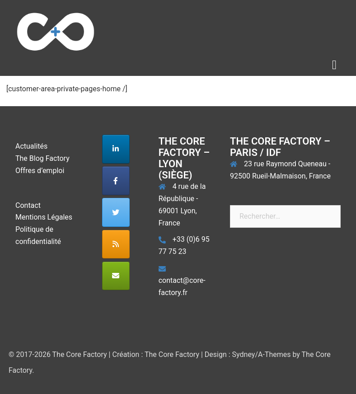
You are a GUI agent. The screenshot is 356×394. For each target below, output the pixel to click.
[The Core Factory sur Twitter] (116, 212)
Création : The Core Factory (155, 354)
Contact (28, 205)
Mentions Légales (43, 217)
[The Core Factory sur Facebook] (116, 180)
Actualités (31, 146)
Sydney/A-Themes (261, 354)
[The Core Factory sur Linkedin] (116, 149)
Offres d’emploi (39, 170)
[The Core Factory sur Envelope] (116, 276)
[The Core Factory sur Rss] (116, 244)
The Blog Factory (42, 158)
